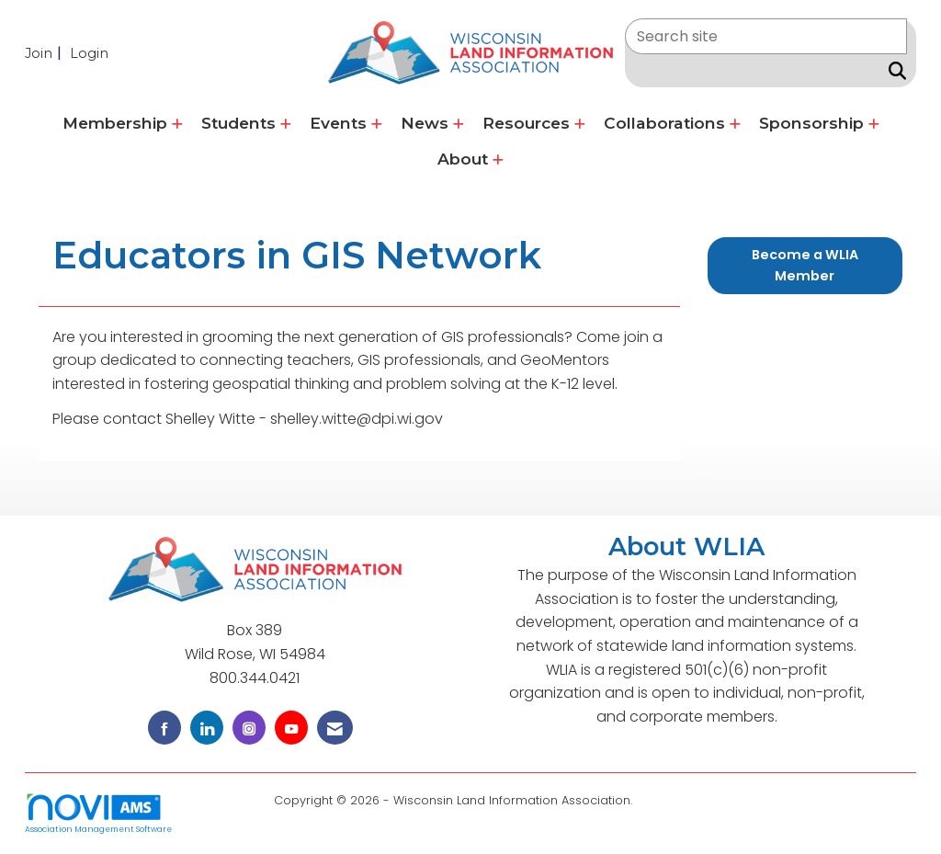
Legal (652, 800)
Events (340, 122)
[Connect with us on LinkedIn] (206, 728)
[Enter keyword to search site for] (766, 36)
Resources (528, 122)
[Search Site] (893, 70)
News (427, 122)
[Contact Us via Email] (335, 728)
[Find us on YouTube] (291, 728)
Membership (117, 122)
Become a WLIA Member (805, 265)
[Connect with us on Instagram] (249, 728)
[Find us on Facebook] (164, 728)
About (465, 158)
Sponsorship (813, 122)
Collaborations (667, 122)
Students (240, 122)
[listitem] (45, 52)
